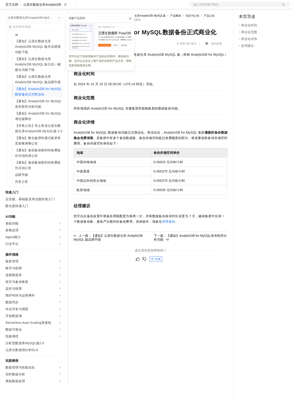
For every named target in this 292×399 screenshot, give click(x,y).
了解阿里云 (150, 7)
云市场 (110, 7)
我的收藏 (216, 58)
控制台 (255, 7)
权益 (87, 7)
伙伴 (123, 7)
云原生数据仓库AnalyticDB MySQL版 (143, 30)
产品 (59, 7)
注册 (265, 7)
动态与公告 (192, 30)
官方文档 (11, 19)
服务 (134, 7)
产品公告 (209, 30)
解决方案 (73, 7)
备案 (244, 7)
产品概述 (175, 30)
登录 (282, 7)
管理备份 (168, 236)
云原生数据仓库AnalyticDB (42, 19)
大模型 (46, 7)
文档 (234, 7)
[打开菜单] (7, 7)
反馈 (156, 273)
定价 (98, 7)
